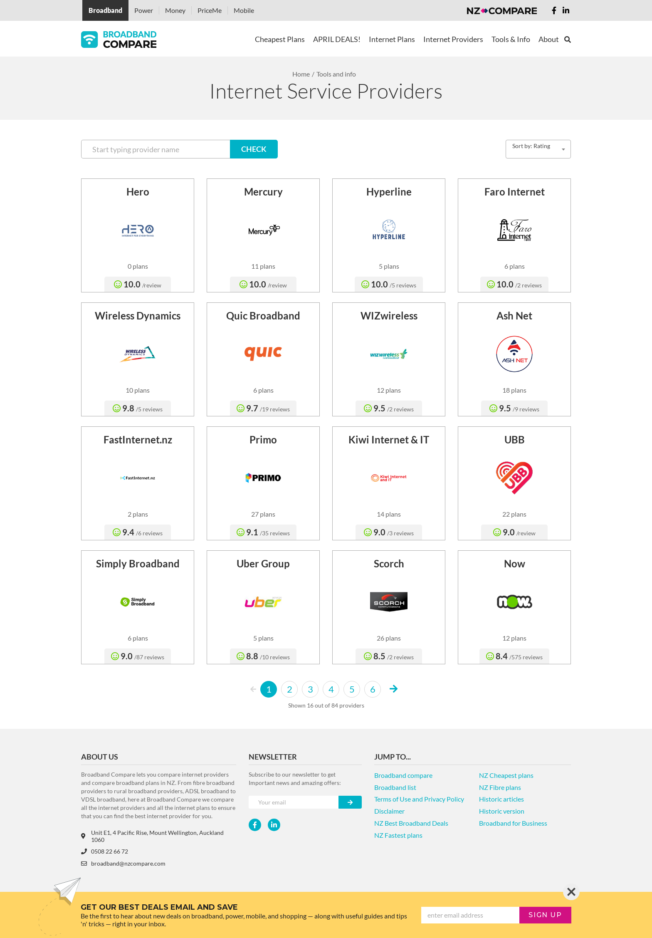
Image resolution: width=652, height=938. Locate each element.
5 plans (389, 266)
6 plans (514, 266)
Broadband (105, 10)
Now (514, 563)
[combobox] (538, 149)
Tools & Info (510, 39)
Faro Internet (514, 192)
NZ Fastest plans (398, 835)
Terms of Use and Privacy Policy (419, 799)
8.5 (389, 656)
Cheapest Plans (280, 39)
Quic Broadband (263, 315)
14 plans (389, 514)
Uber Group (263, 563)
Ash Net (514, 315)
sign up (545, 915)
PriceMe (210, 10)
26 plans (389, 638)
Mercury (263, 192)
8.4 (514, 656)
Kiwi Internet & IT (388, 439)
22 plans (514, 514)
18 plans (514, 390)
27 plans (263, 514)
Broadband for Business (513, 823)
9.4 (138, 532)
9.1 (263, 532)
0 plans (138, 266)
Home (301, 74)
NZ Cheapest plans (506, 775)
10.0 (137, 284)
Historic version (501, 811)
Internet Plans (392, 39)
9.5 (389, 408)
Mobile (244, 10)
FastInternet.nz (138, 439)
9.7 (263, 408)
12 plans (389, 390)
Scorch (389, 563)
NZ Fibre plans (500, 787)
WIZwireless (389, 315)
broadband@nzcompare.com (123, 863)
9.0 (389, 532)
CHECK (254, 148)
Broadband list (395, 787)
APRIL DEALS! (337, 39)
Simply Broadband (138, 563)
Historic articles (501, 799)
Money (175, 10)
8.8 (263, 656)
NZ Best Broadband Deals (411, 823)
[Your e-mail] (294, 802)
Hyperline (389, 192)
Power (143, 10)
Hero (137, 192)
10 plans (138, 390)
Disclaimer (389, 811)
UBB (514, 439)
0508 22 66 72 (104, 851)
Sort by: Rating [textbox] (531, 145)
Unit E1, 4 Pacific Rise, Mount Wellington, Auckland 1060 (152, 836)
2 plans (138, 514)
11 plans (263, 266)
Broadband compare (403, 775)
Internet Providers (453, 39)
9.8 (138, 408)
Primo (263, 439)
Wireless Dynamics (137, 315)
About (548, 39)
